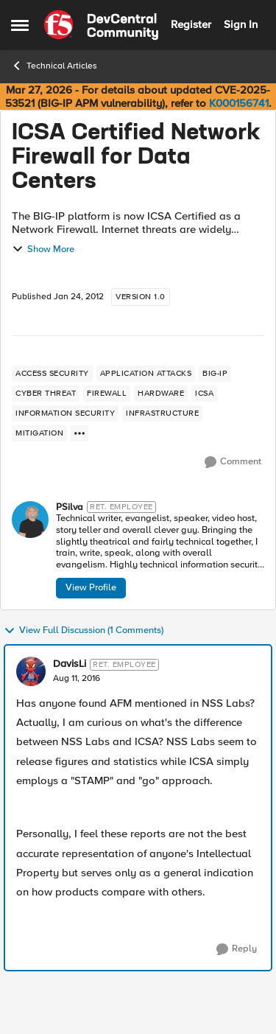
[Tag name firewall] (106, 393)
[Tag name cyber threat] (45, 393)
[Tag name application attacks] (146, 374)
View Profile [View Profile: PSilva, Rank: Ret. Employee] (91, 587)
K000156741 (239, 103)
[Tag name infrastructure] (162, 413)
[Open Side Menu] (20, 25)
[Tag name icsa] (204, 393)
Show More (43, 249)
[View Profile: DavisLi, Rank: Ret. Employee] (31, 671)
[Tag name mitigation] (39, 433)
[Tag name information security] (65, 413)
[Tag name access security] (52, 374)
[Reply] (236, 949)
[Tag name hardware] (161, 393)
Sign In (241, 24)
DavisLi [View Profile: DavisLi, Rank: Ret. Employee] (69, 664)
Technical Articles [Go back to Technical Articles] (54, 65)
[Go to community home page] (101, 25)
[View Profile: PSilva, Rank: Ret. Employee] (30, 519)
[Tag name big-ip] (215, 374)
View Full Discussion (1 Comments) (83, 631)
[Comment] (233, 462)
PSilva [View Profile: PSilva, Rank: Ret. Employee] (69, 507)
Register (191, 24)
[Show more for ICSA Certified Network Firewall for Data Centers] (79, 433)
